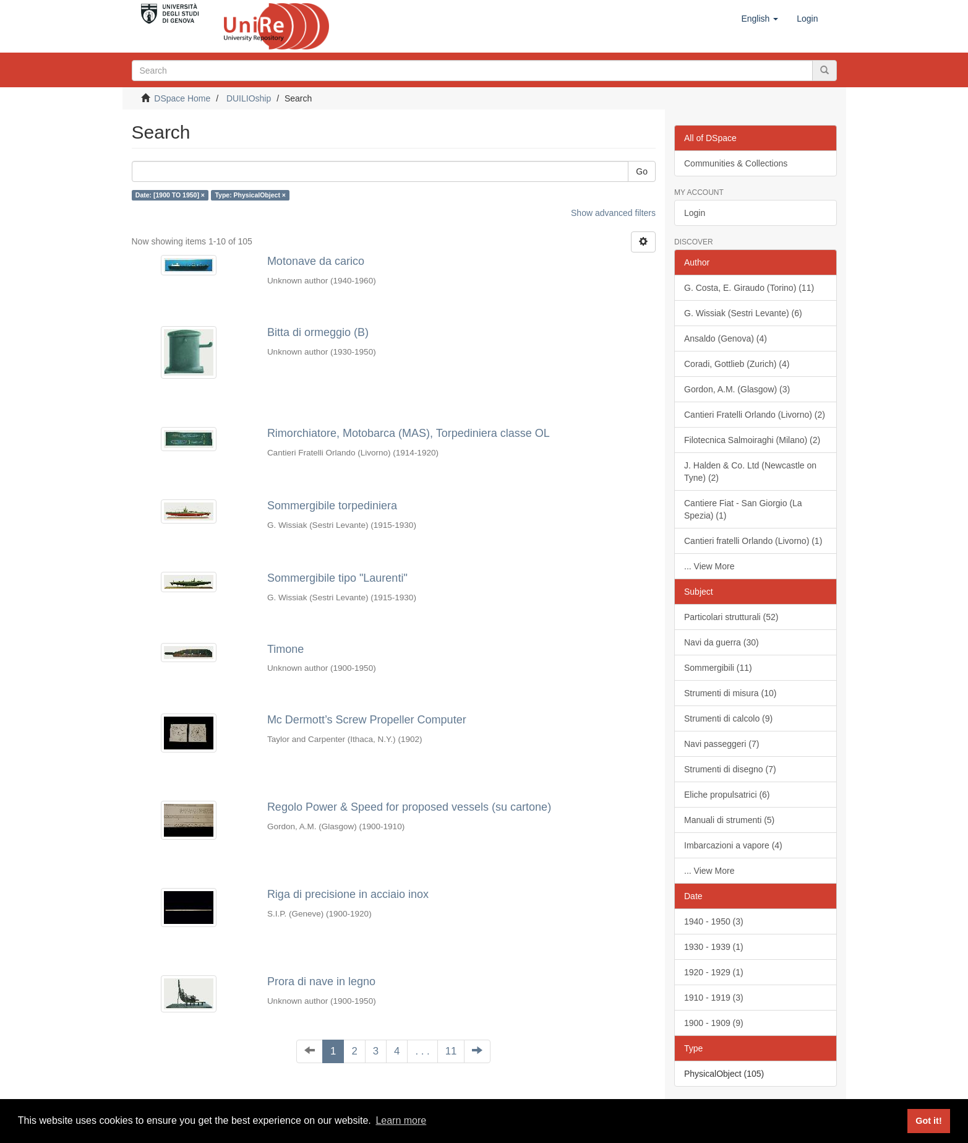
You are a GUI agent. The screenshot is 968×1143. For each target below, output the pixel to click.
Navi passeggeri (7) (721, 744)
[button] (759, 18)
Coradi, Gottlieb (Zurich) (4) (736, 364)
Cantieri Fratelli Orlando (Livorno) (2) (754, 415)
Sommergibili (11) (718, 668)
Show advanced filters (613, 213)
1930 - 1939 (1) (713, 947)
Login (694, 213)
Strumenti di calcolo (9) (728, 718)
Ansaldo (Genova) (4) (725, 338)
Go (642, 171)
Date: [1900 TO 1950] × (170, 195)
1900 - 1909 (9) (713, 1023)
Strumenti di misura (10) (730, 693)
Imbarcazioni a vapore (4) (733, 845)
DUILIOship (248, 98)
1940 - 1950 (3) (713, 921)
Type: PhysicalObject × (250, 195)
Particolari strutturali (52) (731, 617)
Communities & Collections (735, 163)
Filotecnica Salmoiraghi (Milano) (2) (752, 440)
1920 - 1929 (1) (713, 972)
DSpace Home (182, 98)
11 (451, 1051)
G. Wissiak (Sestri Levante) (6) (743, 313)
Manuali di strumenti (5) (729, 820)
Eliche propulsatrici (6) (727, 795)
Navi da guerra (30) (721, 642)
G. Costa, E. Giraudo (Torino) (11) (749, 288)
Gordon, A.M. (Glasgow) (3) (737, 389)
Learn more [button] (400, 1120)
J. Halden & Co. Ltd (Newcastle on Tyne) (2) (750, 471)
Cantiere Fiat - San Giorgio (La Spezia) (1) (743, 509)
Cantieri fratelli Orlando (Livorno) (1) (753, 541)
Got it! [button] (928, 1121)
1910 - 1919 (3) (713, 998)
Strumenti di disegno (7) (730, 769)
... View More (709, 566)
